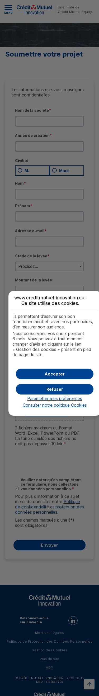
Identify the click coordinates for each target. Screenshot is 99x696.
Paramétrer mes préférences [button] (54, 398)
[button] (55, 374)
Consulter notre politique (55, 405)
